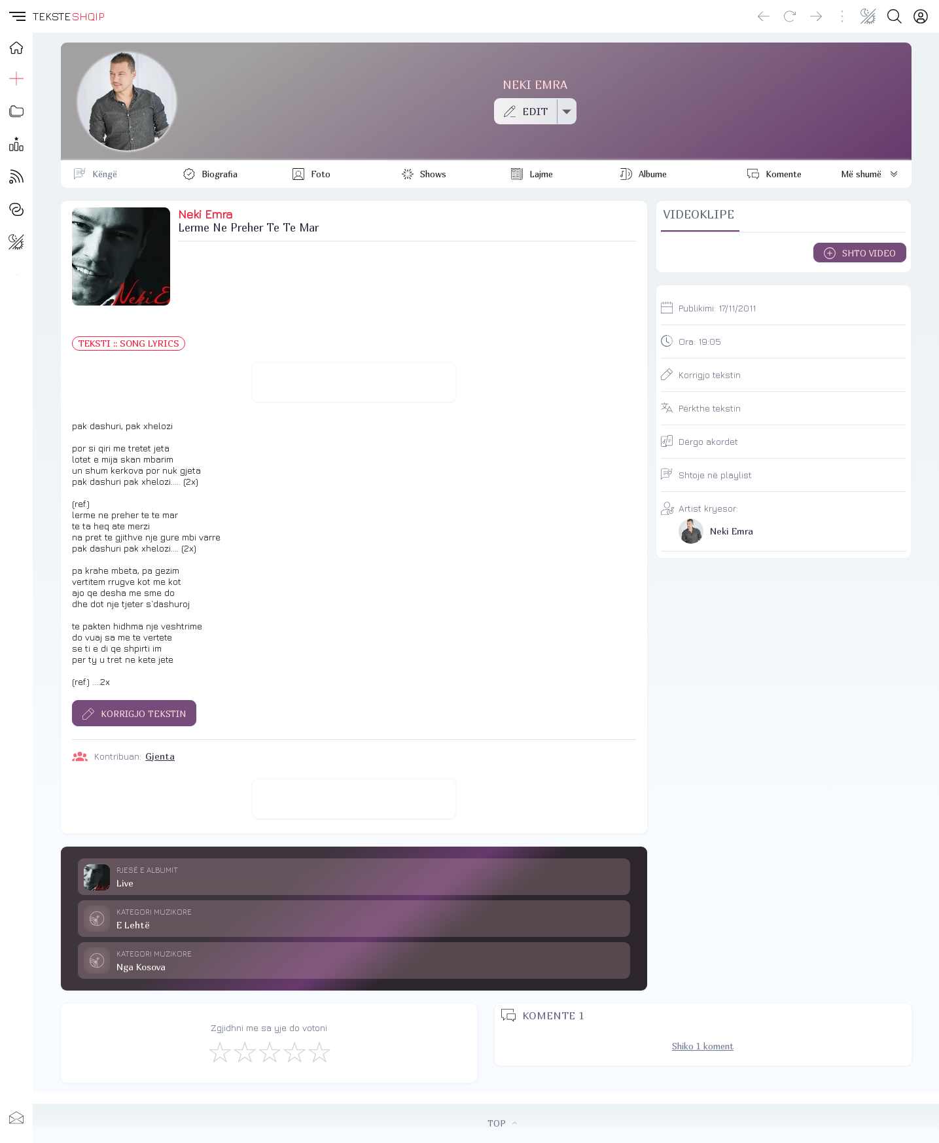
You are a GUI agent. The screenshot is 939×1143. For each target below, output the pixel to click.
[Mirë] (269, 1051)
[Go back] (764, 16)
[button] (16, 16)
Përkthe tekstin (710, 407)
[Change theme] (868, 16)
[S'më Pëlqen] (219, 1051)
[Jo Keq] (244, 1051)
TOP (502, 1123)
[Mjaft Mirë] (293, 1051)
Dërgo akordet (708, 441)
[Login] (921, 16)
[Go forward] (816, 16)
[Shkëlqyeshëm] (318, 1051)
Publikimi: (717, 307)
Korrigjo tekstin (710, 374)
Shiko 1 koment (703, 1046)
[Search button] (894, 16)
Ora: (700, 341)
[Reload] (790, 16)
